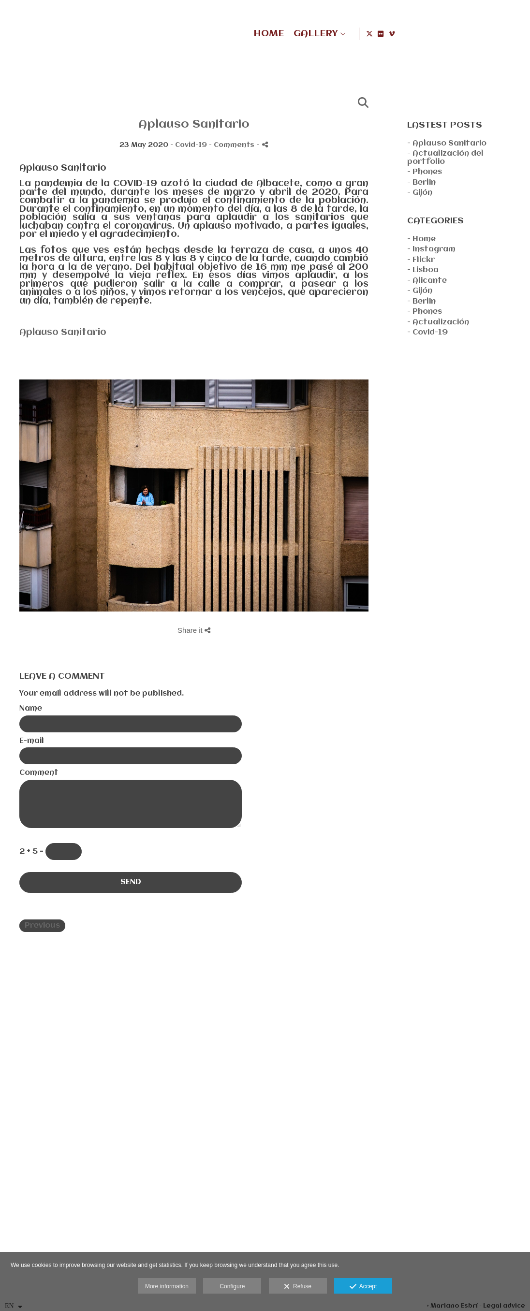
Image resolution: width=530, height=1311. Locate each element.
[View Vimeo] (515, 34)
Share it (193, 630)
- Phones (424, 172)
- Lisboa (423, 270)
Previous (42, 926)
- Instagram (431, 249)
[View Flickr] (504, 34)
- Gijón (419, 193)
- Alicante (427, 281)
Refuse (297, 1287)
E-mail (31, 741)
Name (30, 709)
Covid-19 (191, 145)
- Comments (232, 145)
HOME (390, 34)
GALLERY (437, 34)
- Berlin (421, 183)
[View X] (493, 34)
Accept (363, 1287)
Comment (39, 773)
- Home (421, 239)
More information (167, 1286)
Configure (232, 1286)
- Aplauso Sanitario (446, 143)
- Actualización (438, 322)
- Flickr (421, 260)
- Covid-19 (427, 332)
